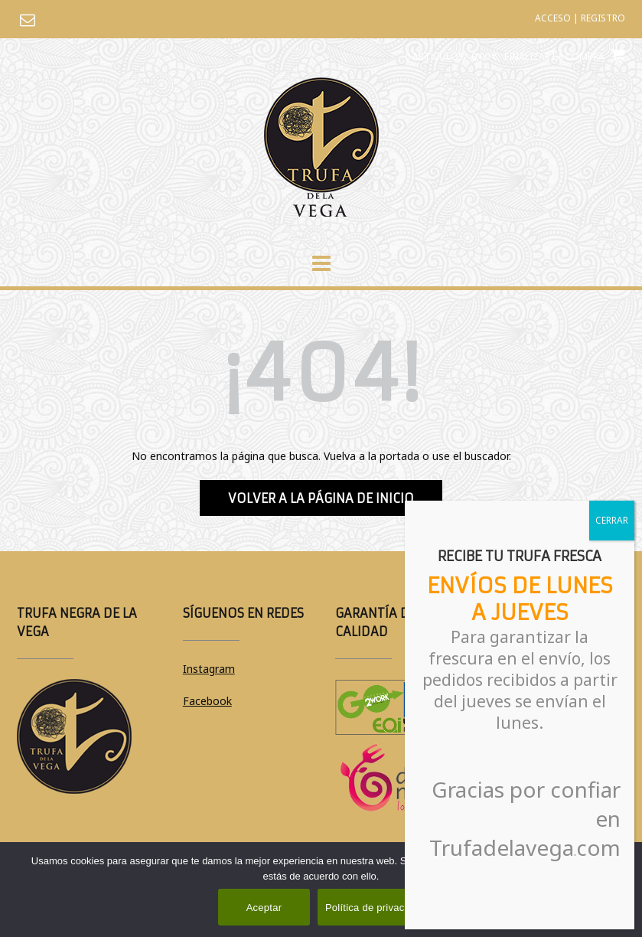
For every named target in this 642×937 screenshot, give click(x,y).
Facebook (207, 701)
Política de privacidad (374, 907)
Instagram (209, 668)
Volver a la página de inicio (321, 498)
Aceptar (264, 907)
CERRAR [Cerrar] (611, 520)
